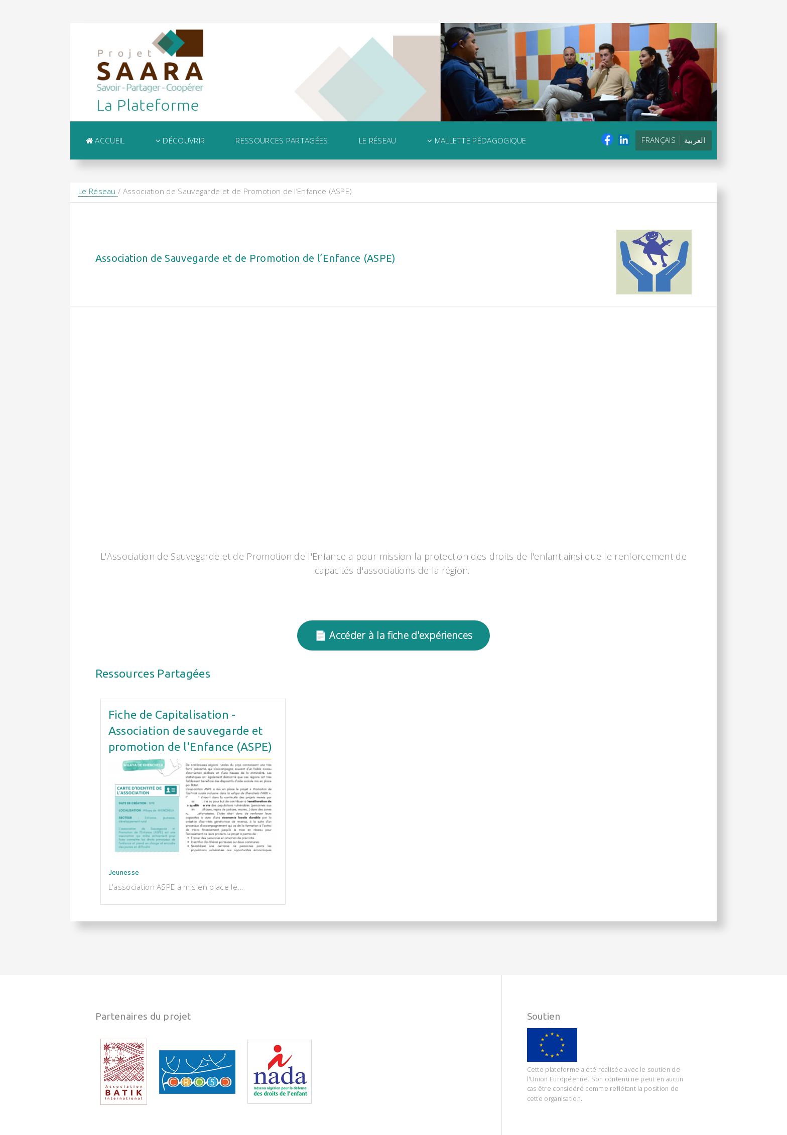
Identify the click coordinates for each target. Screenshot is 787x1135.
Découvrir (180, 140)
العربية (695, 140)
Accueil (105, 140)
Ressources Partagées (281, 140)
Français (658, 140)
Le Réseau (378, 140)
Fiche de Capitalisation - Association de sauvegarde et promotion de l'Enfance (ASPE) (190, 730)
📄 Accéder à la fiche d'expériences (393, 635)
